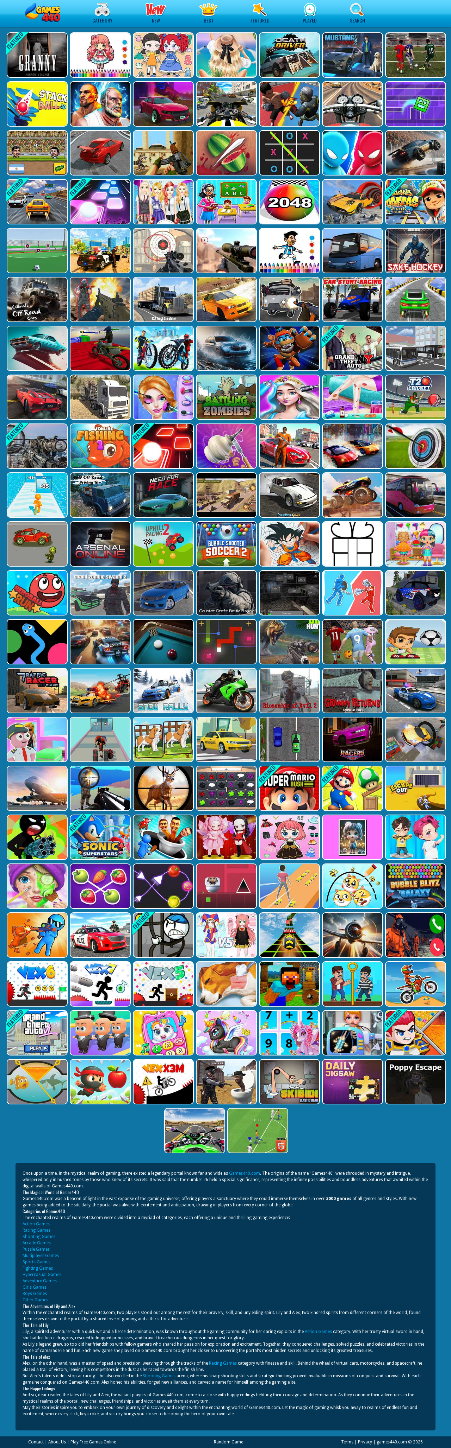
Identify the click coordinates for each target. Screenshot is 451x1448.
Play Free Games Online (93, 1442)
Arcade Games (37, 1242)
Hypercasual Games (42, 1274)
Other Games (35, 1299)
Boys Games (35, 1293)
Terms (347, 1442)
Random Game (228, 1442)
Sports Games (36, 1261)
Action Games (36, 1223)
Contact (36, 1442)
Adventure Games (40, 1280)
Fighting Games (38, 1268)
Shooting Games (39, 1236)
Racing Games (36, 1230)
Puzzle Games (36, 1249)
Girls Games (35, 1287)
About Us (57, 1442)
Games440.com (244, 1173)
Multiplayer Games (41, 1255)
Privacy (365, 1442)
